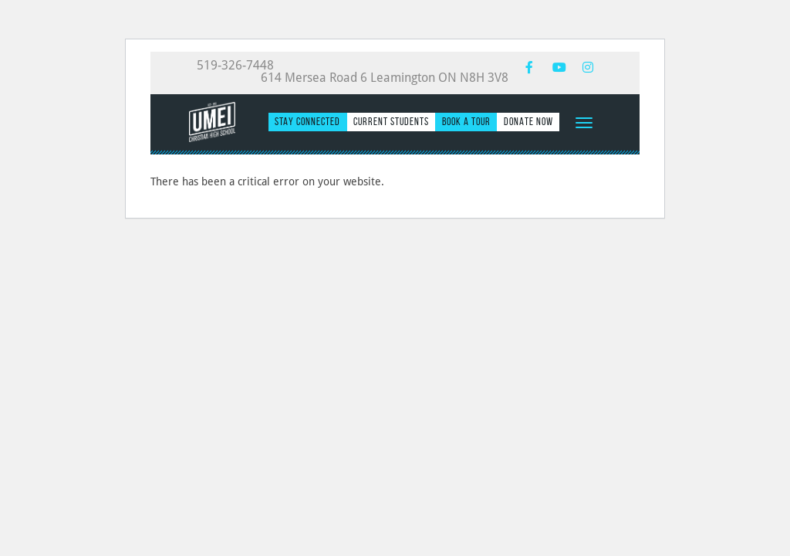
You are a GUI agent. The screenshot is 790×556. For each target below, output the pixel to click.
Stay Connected (307, 121)
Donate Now (528, 121)
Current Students (391, 121)
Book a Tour (466, 121)
